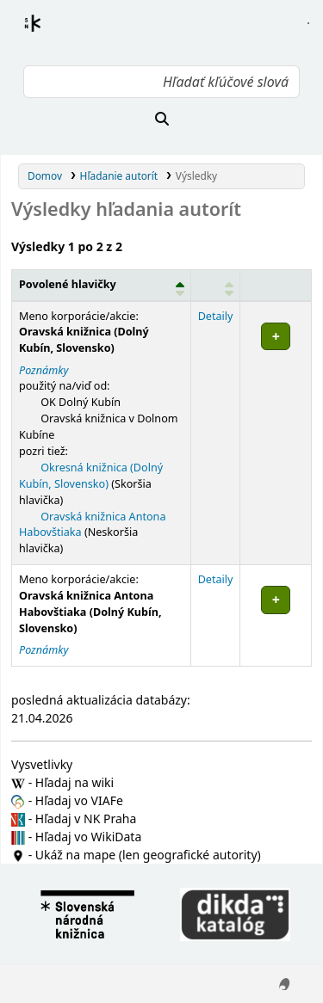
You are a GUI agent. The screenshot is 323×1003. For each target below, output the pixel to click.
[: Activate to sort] (215, 284)
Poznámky (43, 370)
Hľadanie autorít (119, 175)
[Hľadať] (161, 118)
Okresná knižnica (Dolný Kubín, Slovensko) (91, 475)
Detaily (215, 316)
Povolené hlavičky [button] (67, 284)
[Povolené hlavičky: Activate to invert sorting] (101, 284)
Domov (45, 175)
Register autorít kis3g (48, 34)
